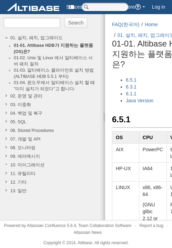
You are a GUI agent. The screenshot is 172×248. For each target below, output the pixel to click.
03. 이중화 (20, 104)
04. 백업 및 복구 (26, 113)
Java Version (139, 100)
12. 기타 (18, 182)
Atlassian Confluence (46, 225)
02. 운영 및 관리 (26, 96)
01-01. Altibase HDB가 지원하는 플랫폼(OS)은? (53, 48)
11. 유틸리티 (23, 173)
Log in (158, 7)
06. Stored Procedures (32, 130)
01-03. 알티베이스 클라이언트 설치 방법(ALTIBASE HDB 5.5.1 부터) (54, 73)
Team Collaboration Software (104, 225)
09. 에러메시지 (25, 156)
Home (151, 24)
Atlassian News (87, 232)
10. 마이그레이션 (27, 165)
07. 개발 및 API (25, 139)
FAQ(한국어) (125, 24)
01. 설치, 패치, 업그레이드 (36, 37)
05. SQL (18, 122)
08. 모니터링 (23, 147)
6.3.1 (131, 87)
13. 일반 (18, 190)
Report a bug (151, 225)
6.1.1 (131, 93)
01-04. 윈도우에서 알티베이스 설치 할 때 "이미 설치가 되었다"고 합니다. (54, 85)
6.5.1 (131, 80)
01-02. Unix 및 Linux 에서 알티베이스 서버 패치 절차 (53, 60)
